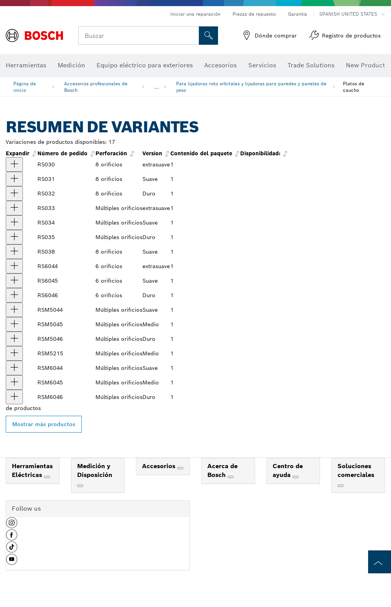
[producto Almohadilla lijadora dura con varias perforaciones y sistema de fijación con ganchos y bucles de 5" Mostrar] (14, 339)
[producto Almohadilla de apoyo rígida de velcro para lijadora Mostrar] (14, 193)
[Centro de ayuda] (295, 477)
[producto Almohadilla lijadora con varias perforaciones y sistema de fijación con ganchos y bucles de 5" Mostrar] (14, 353)
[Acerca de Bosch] (231, 477)
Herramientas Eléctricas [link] (32, 470)
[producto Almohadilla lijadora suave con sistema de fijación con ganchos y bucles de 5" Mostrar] (14, 222)
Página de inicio (24, 87)
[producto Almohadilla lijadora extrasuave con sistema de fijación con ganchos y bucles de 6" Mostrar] (14, 266)
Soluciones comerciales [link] (356, 470)
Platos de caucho (353, 87)
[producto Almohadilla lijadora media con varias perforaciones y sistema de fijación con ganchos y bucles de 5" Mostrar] (14, 324)
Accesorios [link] (159, 466)
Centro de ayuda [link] (288, 470)
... (156, 87)
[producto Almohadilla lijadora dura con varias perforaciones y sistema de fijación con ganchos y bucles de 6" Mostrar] (14, 397)
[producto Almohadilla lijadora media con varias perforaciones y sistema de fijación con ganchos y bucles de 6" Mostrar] (14, 382)
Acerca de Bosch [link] (222, 470)
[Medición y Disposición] (80, 486)
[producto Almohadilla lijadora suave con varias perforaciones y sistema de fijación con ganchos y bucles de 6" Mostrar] (14, 368)
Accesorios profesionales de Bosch (96, 87)
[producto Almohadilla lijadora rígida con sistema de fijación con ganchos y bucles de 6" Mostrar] (14, 295)
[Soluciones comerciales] (341, 486)
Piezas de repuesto (254, 14)
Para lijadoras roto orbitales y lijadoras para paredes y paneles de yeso (251, 87)
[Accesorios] (180, 468)
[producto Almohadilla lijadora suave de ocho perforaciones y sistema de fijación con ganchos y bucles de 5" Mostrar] (14, 179)
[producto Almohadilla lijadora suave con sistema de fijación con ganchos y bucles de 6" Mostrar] (14, 280)
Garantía (297, 14)
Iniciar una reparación (195, 14)
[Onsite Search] (208, 35)
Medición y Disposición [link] (94, 470)
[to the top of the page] (379, 561)
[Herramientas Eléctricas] (47, 477)
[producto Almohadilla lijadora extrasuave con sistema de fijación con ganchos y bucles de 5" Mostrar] (14, 208)
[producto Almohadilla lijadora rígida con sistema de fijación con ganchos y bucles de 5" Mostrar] (14, 237)
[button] (11, 525)
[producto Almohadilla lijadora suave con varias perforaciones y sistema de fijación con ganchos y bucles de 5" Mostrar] (14, 310)
